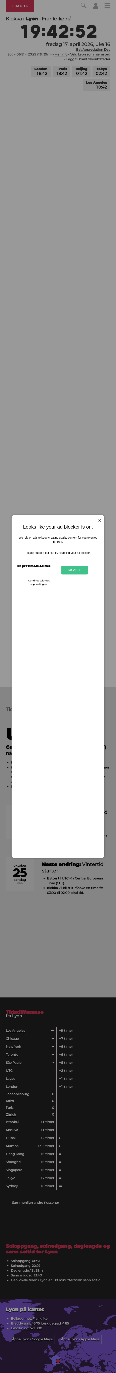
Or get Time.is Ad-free (34, 566)
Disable (74, 570)
